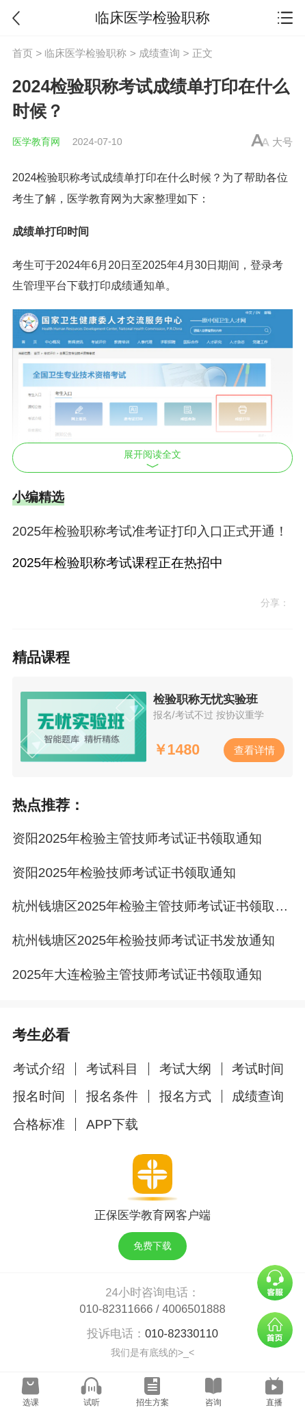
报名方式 (185, 1096)
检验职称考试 (69, 177)
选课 (31, 1402)
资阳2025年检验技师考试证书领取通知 (124, 872)
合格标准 (39, 1124)
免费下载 (152, 1245)
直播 (274, 1402)
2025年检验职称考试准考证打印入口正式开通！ (150, 531)
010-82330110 (181, 1333)
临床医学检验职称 (85, 53)
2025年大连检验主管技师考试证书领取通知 (137, 974)
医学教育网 (36, 141)
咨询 (213, 1402)
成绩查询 (159, 53)
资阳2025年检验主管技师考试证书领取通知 (137, 838)
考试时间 (258, 1069)
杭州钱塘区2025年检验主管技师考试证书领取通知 (156, 906)
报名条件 (112, 1096)
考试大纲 (185, 1069)
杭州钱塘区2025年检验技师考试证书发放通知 (143, 940)
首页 (22, 53)
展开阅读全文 (152, 458)
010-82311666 (115, 1309)
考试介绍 (39, 1069)
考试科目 (112, 1069)
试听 (91, 1402)
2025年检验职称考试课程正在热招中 (117, 562)
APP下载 (112, 1124)
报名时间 (39, 1096)
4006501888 (193, 1309)
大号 (282, 142)
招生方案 (152, 1402)
